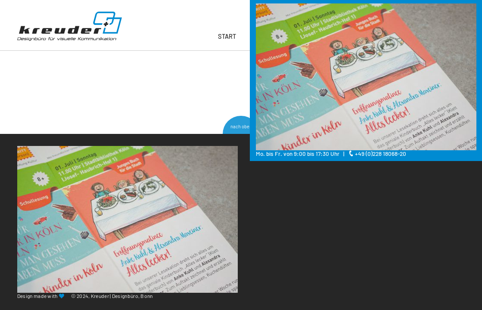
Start (227, 36)
